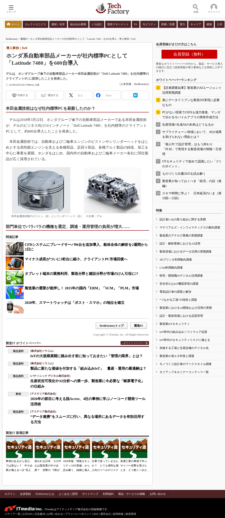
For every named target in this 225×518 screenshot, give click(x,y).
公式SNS (27, 514)
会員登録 (25, 493)
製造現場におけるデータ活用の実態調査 (186, 251)
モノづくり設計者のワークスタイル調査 (186, 364)
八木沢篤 (126, 84)
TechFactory (12, 38)
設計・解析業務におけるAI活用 (180, 243)
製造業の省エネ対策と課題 (177, 356)
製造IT (24, 38)
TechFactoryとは (44, 493)
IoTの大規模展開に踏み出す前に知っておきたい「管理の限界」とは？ (86, 356)
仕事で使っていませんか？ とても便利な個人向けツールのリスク (105, 466)
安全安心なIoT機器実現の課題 (179, 283)
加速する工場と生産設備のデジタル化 (184, 348)
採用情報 (118, 514)
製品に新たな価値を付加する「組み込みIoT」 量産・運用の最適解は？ (88, 368)
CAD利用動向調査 (171, 267)
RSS (96, 514)
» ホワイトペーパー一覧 (135, 343)
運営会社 (105, 514)
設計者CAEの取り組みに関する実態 (183, 219)
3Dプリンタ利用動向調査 (176, 259)
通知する (53, 95)
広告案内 (40, 514)
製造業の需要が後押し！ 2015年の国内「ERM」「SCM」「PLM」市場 (82, 288)
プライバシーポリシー (78, 514)
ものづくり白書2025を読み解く (184, 173)
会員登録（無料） (189, 54)
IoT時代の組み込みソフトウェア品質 (183, 332)
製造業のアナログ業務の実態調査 (181, 235)
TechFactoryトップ (111, 325)
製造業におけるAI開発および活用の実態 (186, 307)
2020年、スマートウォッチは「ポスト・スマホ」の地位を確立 (75, 303)
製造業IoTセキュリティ (175, 323)
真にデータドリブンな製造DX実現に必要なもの (191, 102)
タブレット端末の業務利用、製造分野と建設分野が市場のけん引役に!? (81, 274)
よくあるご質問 (68, 493)
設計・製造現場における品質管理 (181, 315)
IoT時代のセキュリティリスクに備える (185, 340)
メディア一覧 (12, 514)
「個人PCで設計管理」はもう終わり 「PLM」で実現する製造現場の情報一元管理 (192, 149)
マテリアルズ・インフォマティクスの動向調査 (190, 227)
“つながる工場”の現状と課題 (178, 299)
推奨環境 (130, 514)
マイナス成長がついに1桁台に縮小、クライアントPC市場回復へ (76, 259)
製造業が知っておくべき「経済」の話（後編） (191, 183)
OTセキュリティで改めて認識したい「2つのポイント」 (191, 164)
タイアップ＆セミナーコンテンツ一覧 (184, 372)
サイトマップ (90, 493)
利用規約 (108, 493)
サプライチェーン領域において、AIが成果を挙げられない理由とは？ (192, 134)
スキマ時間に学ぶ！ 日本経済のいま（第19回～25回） (191, 196)
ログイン (10, 493)
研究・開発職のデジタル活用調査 (181, 275)
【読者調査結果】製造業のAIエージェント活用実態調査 (192, 90)
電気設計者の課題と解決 (175, 291)
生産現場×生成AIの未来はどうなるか (188, 124)
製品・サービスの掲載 (131, 493)
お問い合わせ (158, 493)
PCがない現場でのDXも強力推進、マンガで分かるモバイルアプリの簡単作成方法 (191, 115)
